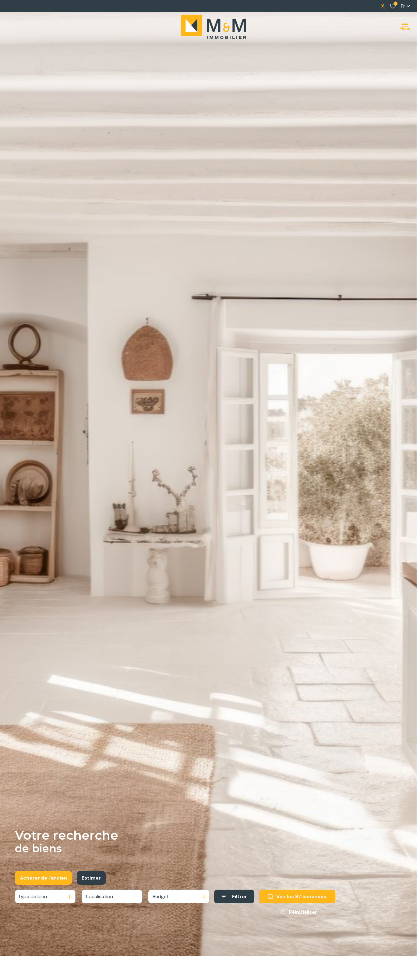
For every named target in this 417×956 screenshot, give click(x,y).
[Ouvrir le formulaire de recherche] (234, 899)
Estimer (91, 880)
